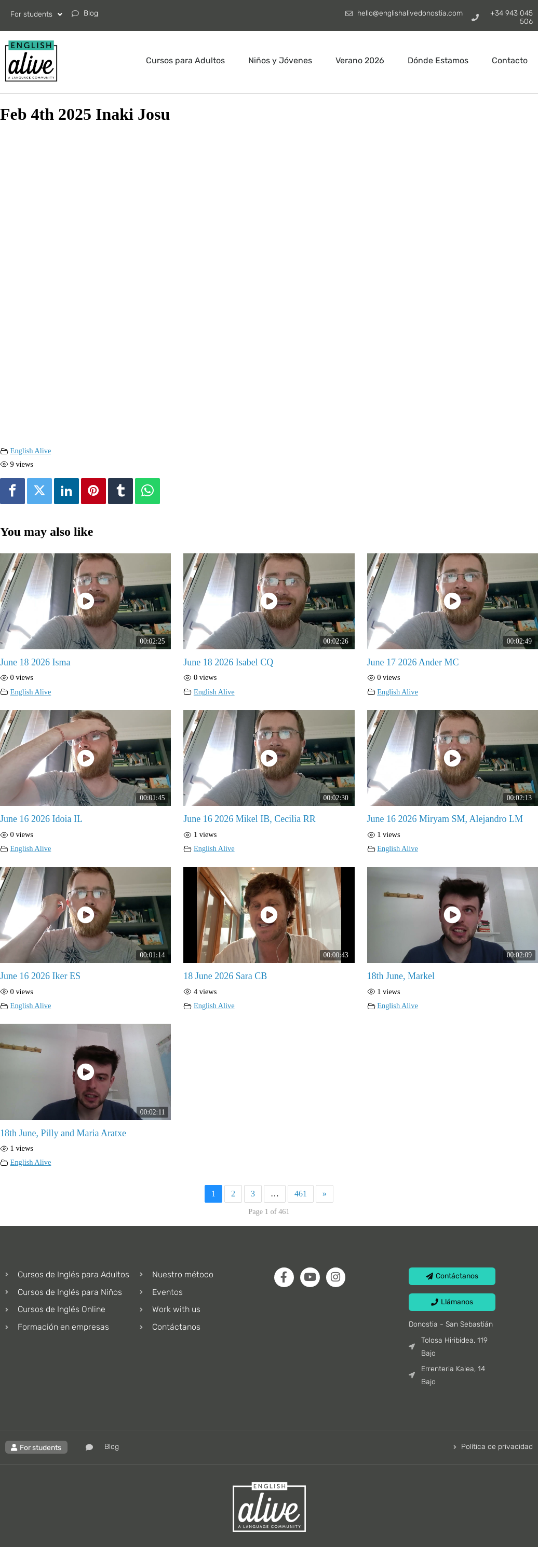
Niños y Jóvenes (280, 60)
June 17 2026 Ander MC (413, 662)
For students (36, 14)
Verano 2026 (359, 60)
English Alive (30, 451)
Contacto (510, 60)
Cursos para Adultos (185, 60)
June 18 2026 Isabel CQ (228, 662)
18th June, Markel (401, 976)
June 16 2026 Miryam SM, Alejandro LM (445, 819)
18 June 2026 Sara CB (225, 976)
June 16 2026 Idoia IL (41, 819)
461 (300, 1193)
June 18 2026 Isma (35, 662)
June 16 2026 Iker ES (40, 976)
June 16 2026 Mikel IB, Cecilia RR (249, 819)
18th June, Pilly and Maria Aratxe (63, 1133)
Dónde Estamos (438, 60)
